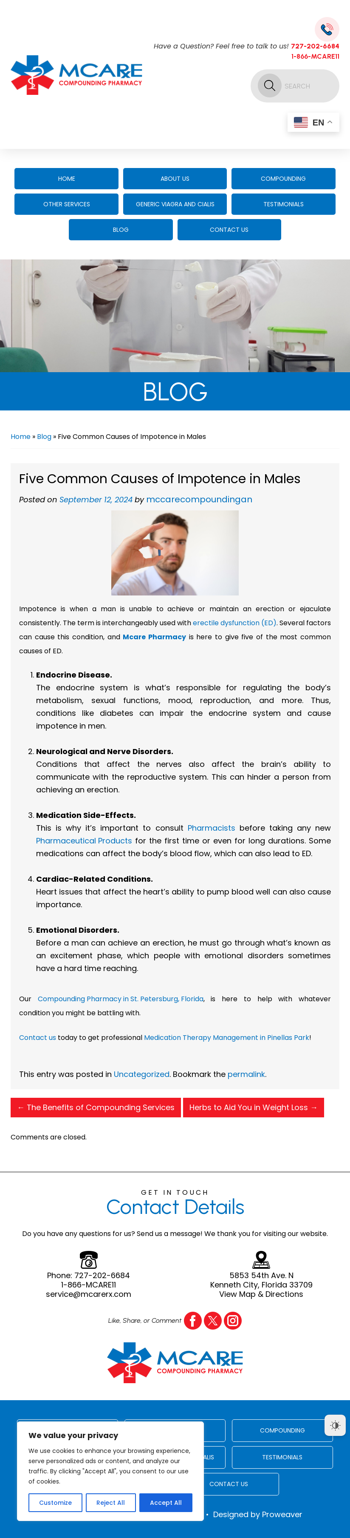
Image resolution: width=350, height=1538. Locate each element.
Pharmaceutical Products (84, 840)
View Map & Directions (261, 1294)
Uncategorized (141, 1074)
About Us (175, 178)
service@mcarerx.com (88, 1294)
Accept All (166, 1502)
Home (66, 178)
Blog (121, 229)
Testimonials (283, 204)
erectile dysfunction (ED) (235, 623)
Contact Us (229, 229)
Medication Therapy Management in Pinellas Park (226, 1037)
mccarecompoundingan (199, 499)
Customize (55, 1502)
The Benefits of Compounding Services (96, 1107)
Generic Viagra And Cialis (175, 204)
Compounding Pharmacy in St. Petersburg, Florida (120, 999)
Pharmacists (211, 828)
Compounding (283, 178)
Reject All (110, 1502)
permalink (246, 1074)
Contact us (37, 1037)
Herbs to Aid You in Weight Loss (253, 1107)
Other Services (66, 204)
